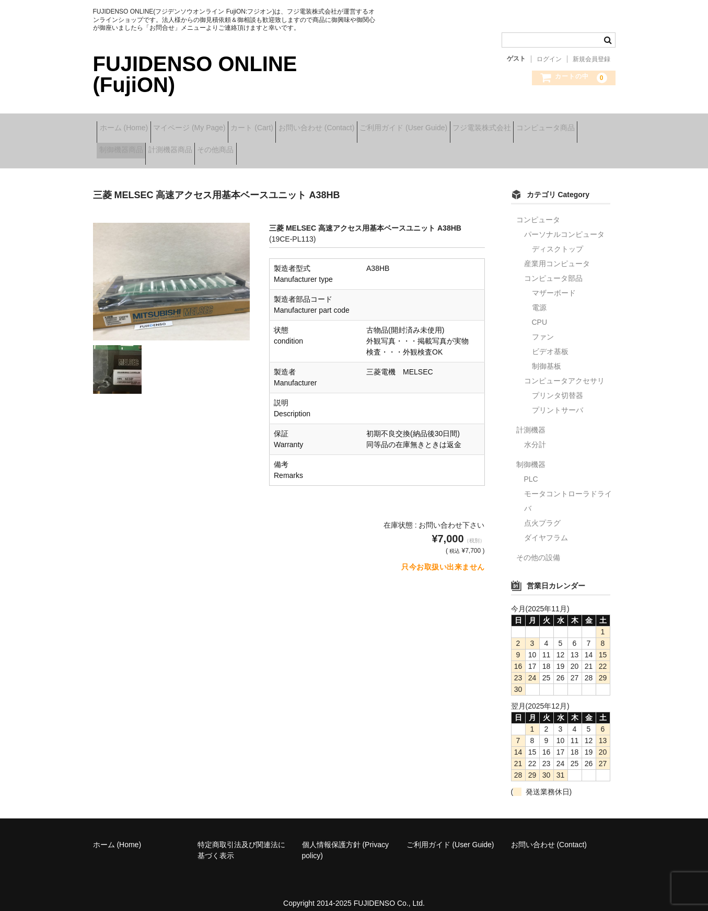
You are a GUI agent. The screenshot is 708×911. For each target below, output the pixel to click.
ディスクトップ (557, 238)
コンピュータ (538, 208)
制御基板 (546, 355)
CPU (540, 311)
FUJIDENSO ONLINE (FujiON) (195, 74)
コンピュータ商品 (132, 146)
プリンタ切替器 (557, 384)
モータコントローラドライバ (568, 490)
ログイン (549, 59)
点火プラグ (542, 512)
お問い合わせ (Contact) (369, 124)
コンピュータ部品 (553, 267)
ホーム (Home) (127, 124)
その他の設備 (538, 546)
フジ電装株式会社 (567, 124)
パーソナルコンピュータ (564, 223)
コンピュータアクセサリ (564, 370)
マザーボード (554, 282)
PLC (531, 468)
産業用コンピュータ (557, 252)
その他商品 (332, 146)
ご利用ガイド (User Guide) (473, 124)
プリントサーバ (557, 399)
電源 (539, 296)
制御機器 (530, 453)
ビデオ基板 (550, 340)
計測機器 (530, 419)
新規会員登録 (591, 59)
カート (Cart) (288, 124)
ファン (543, 326)
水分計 (535, 433)
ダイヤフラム (546, 526)
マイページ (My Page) (209, 124)
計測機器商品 (270, 146)
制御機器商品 (205, 146)
